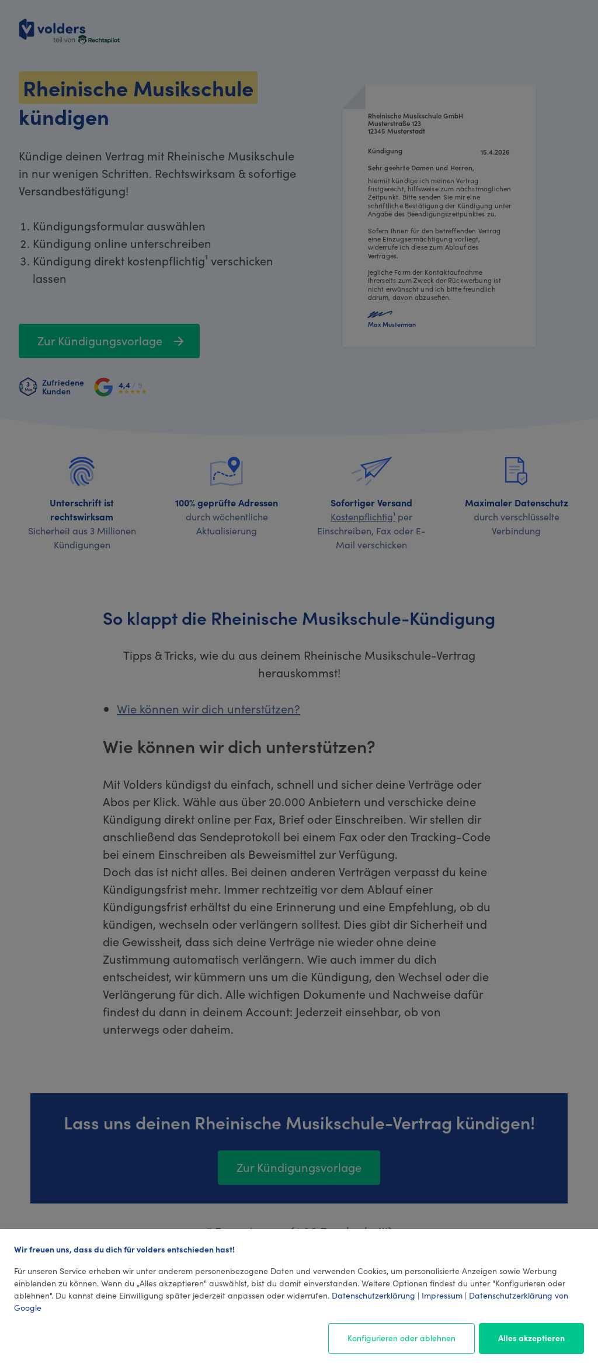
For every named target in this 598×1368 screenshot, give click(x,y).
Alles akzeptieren (531, 1337)
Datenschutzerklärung (373, 1295)
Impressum (442, 1295)
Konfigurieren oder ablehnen (401, 1337)
